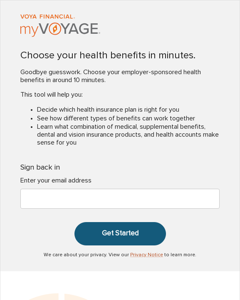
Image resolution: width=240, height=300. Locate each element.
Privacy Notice (146, 255)
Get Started (120, 233)
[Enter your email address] (120, 199)
